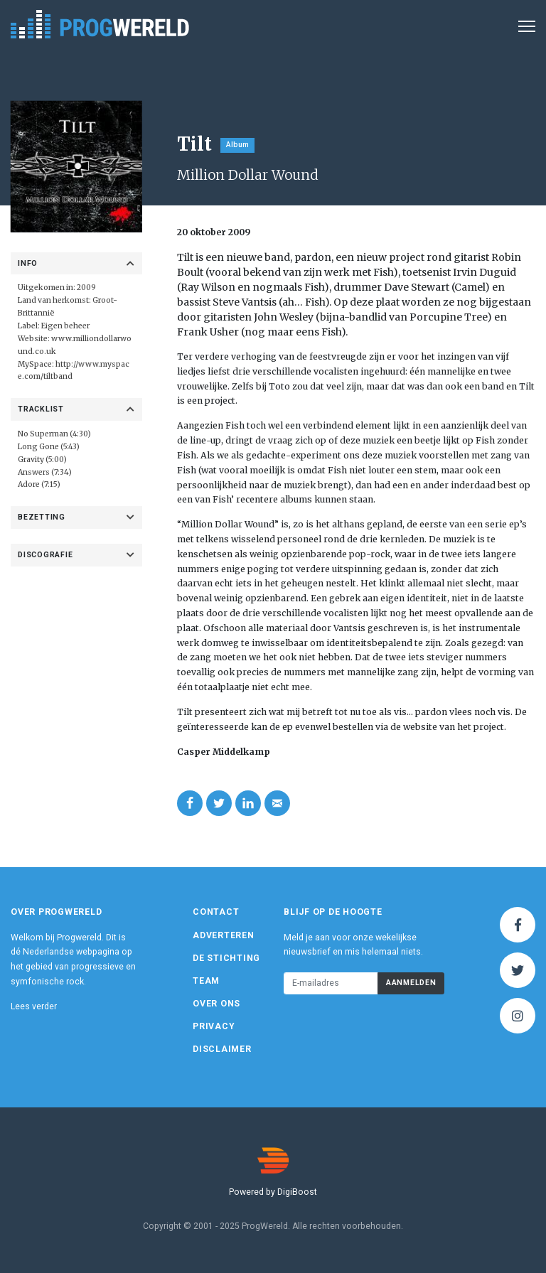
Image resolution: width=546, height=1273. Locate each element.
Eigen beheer (65, 326)
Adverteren (224, 935)
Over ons (216, 1004)
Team (206, 981)
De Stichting (226, 958)
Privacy (214, 1026)
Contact (216, 912)
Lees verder (34, 1006)
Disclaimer (222, 1049)
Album (237, 144)
